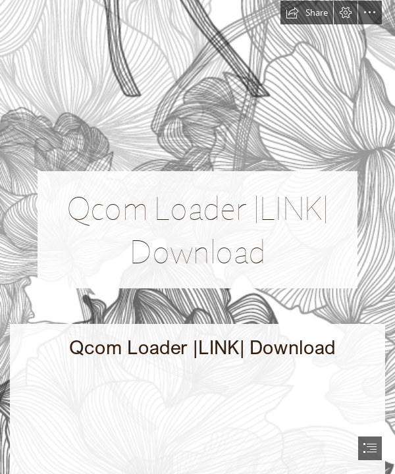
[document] (197, 237)
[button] (306, 12)
